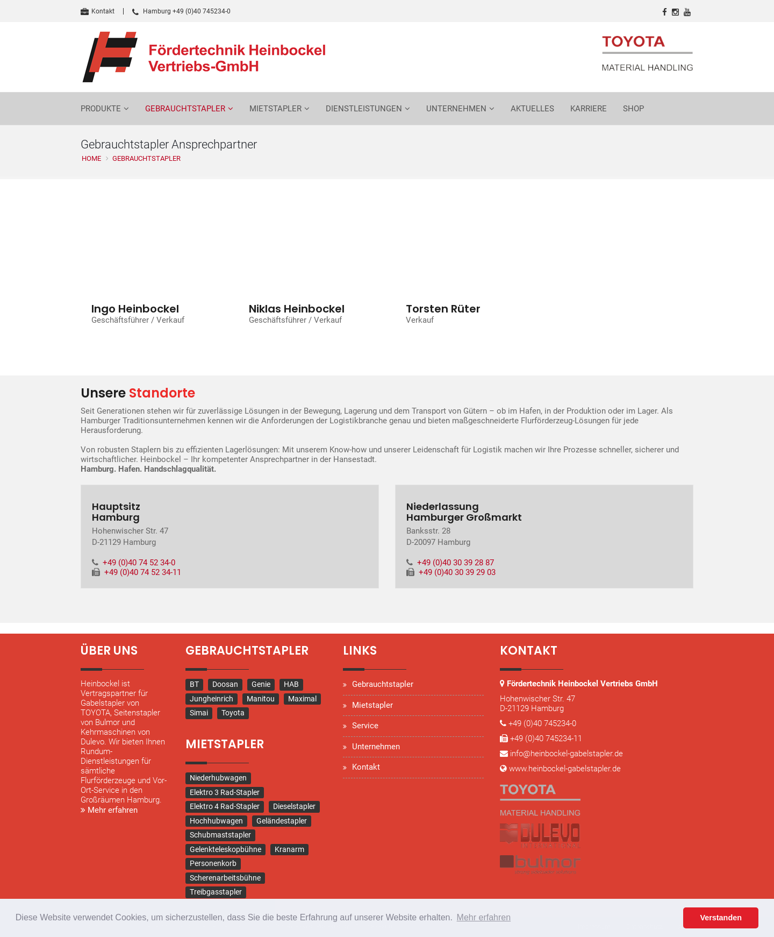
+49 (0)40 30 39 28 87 (455, 563)
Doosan (225, 684)
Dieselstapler (294, 806)
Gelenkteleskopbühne (225, 849)
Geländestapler (281, 821)
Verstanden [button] (721, 917)
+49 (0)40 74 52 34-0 (139, 563)
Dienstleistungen (364, 108)
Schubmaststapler (220, 834)
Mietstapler (275, 108)
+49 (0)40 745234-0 (542, 724)
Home (91, 158)
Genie (261, 684)
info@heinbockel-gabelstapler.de (566, 754)
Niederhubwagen (218, 777)
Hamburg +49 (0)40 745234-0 (181, 11)
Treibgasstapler (216, 892)
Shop (633, 108)
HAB (291, 684)
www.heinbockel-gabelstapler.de (565, 769)
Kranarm (289, 849)
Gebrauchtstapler (185, 108)
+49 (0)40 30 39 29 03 (457, 573)
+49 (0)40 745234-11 (546, 739)
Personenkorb (213, 863)
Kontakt (97, 11)
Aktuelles (532, 108)
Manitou (261, 698)
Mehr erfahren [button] (484, 917)
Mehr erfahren (109, 810)
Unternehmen (456, 108)
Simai (199, 713)
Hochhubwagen (216, 821)
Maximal (302, 698)
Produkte (101, 108)
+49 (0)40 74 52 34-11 (142, 573)
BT (194, 684)
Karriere (588, 108)
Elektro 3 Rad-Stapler (225, 792)
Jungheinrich (211, 698)
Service (365, 726)
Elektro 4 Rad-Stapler (225, 806)
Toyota (233, 713)
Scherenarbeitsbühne (225, 878)
